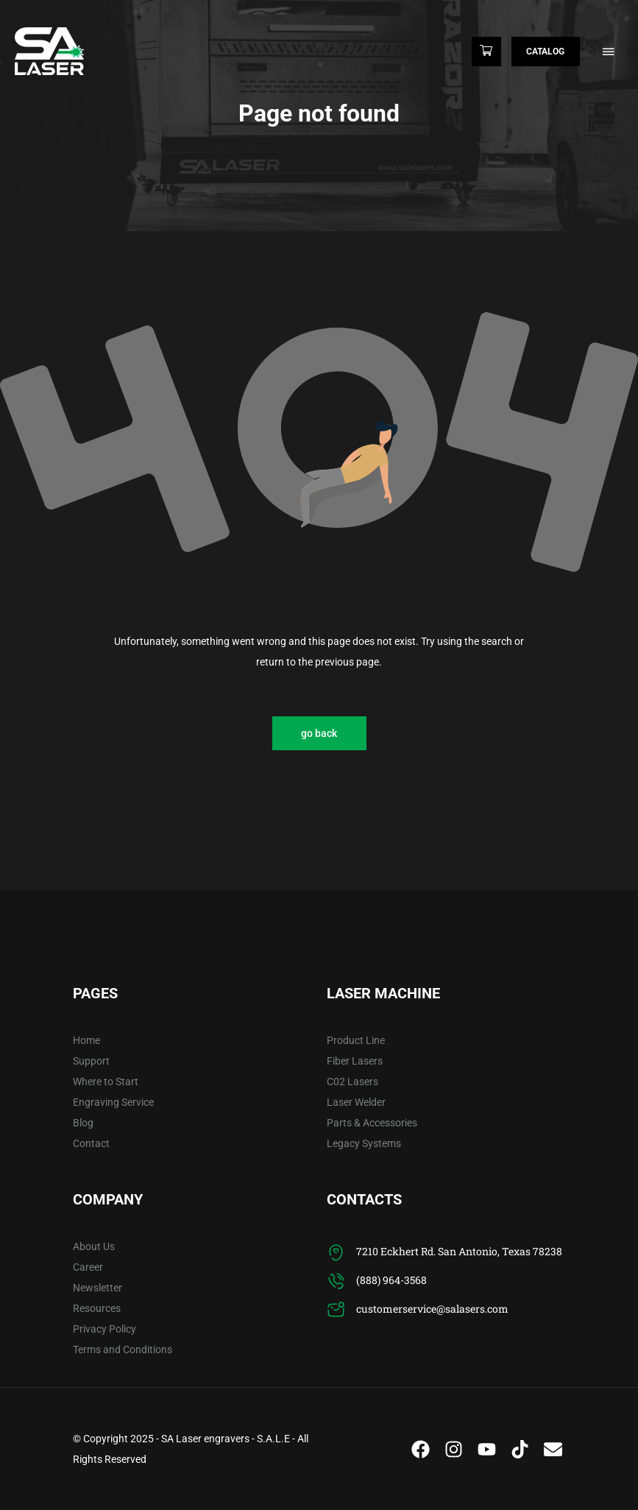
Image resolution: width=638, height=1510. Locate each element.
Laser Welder (356, 1102)
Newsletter (97, 1288)
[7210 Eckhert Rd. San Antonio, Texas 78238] (336, 1252)
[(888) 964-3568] (336, 1281)
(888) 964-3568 (391, 1280)
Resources (97, 1308)
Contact (91, 1143)
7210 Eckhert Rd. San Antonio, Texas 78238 (459, 1251)
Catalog (544, 51)
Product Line (356, 1040)
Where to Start (105, 1081)
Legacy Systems (364, 1143)
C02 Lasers (352, 1081)
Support (91, 1061)
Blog (83, 1123)
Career (88, 1267)
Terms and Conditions (122, 1349)
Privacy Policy (104, 1329)
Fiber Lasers (355, 1061)
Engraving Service (113, 1102)
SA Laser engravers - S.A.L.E (225, 1438)
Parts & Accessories (372, 1123)
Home (86, 1040)
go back (319, 733)
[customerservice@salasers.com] (336, 1310)
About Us (94, 1246)
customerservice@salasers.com (432, 1309)
